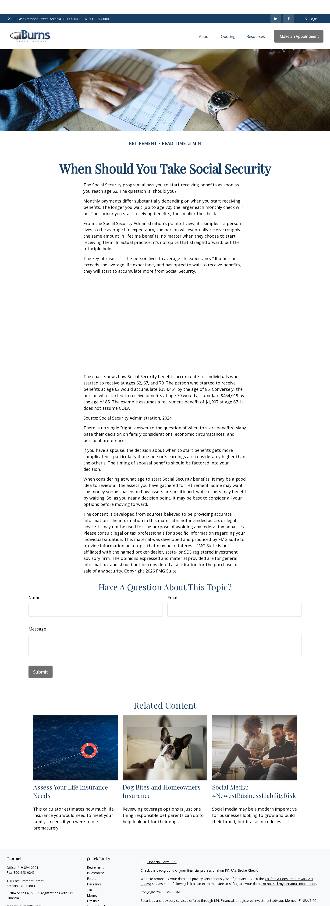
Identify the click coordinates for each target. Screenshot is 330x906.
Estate (91, 864)
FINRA (303, 886)
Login (310, 5)
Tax (89, 875)
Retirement (95, 853)
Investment (95, 859)
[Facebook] (288, 4)
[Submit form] (40, 658)
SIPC (312, 886)
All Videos (94, 898)
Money (92, 881)
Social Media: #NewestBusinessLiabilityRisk (254, 777)
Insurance (94, 870)
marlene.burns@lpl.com (24, 892)
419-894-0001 (97, 5)
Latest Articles (97, 892)
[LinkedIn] (275, 4)
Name (34, 583)
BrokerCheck (247, 856)
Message (37, 615)
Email (172, 583)
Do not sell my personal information (288, 869)
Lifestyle (93, 887)
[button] (204, 22)
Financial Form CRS (162, 848)
